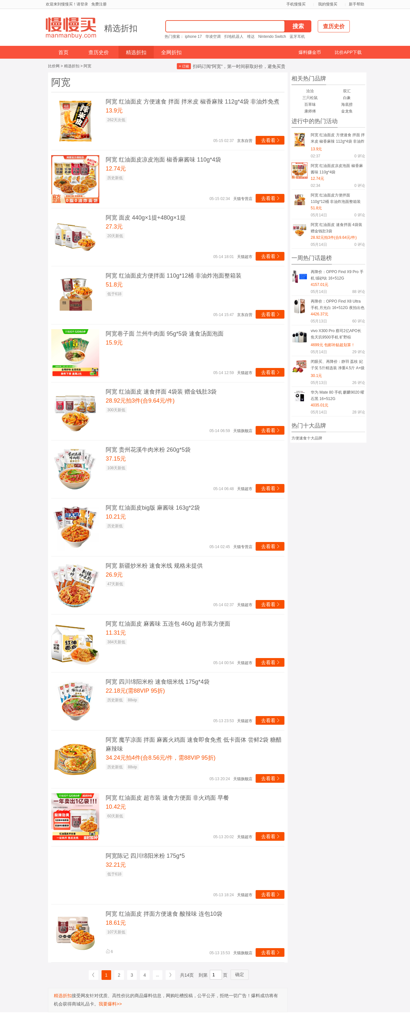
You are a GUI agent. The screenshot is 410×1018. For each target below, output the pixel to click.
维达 (251, 36)
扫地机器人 (233, 36)
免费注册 (99, 4)
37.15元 (116, 458)
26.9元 (114, 575)
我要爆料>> (110, 1003)
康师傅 (310, 111)
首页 (63, 52)
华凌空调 (213, 36)
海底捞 (347, 104)
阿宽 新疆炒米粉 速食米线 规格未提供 (154, 566)
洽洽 (310, 91)
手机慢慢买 (296, 4)
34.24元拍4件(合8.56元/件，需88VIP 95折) (161, 758)
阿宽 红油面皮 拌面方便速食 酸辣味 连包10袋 (164, 914)
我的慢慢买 (327, 4)
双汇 (347, 91)
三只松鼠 (310, 98)
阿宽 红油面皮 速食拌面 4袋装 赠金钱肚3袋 (161, 391)
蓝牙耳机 (297, 36)
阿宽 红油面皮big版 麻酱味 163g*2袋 (153, 508)
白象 (347, 98)
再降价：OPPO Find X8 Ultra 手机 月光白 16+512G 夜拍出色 (338, 304)
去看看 (271, 140)
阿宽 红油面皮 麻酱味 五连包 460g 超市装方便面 (168, 624)
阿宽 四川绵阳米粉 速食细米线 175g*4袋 (157, 682)
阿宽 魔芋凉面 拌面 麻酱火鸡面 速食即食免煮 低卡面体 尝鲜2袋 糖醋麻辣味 (194, 744)
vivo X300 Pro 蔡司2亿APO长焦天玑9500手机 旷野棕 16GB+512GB (336, 335)
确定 (239, 974)
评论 (359, 156)
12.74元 (116, 168)
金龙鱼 (347, 111)
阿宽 (87, 66)
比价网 (54, 66)
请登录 (82, 4)
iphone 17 (193, 36)
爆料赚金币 (310, 52)
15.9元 (114, 342)
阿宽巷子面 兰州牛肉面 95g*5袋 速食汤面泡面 (165, 333)
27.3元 (114, 226)
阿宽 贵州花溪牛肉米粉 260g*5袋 (148, 449)
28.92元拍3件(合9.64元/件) (140, 400)
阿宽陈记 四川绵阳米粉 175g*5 (145, 856)
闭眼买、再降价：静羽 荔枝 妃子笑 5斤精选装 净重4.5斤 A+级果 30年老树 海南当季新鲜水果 (338, 365)
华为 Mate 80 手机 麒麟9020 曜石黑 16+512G (337, 395)
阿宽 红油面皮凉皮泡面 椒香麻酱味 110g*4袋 (163, 159)
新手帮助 (356, 4)
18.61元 (116, 923)
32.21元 (116, 865)
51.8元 (114, 284)
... (157, 975)
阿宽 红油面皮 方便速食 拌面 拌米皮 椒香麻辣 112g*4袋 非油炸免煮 (192, 101)
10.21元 (116, 516)
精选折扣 (120, 28)
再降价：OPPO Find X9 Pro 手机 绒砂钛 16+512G (337, 275)
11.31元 (116, 633)
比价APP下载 (348, 52)
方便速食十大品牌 (306, 438)
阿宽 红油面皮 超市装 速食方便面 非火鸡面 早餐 (167, 798)
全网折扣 (171, 52)
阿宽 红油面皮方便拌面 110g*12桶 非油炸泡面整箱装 (174, 275)
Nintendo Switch (272, 36)
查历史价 (98, 52)
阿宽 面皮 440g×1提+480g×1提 (146, 217)
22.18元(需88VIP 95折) (135, 691)
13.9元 (114, 110)
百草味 (310, 104)
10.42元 (116, 807)
